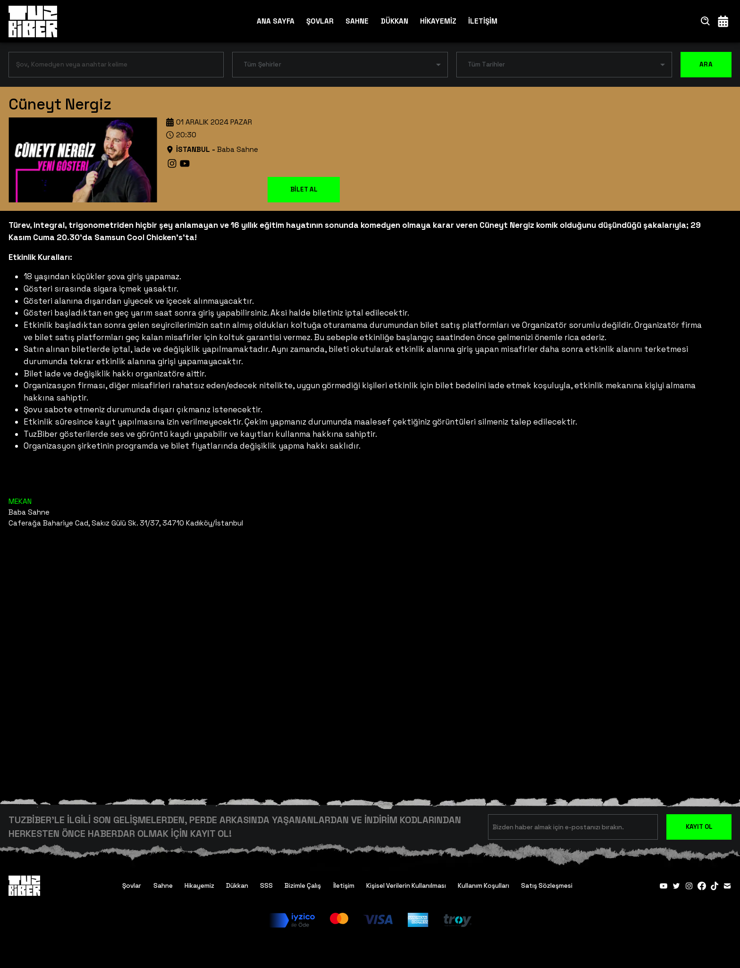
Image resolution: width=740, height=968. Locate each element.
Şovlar (131, 886)
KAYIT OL (699, 827)
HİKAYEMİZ (438, 21)
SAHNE (357, 21)
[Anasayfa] (32, 21)
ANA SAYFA (275, 21)
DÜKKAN (394, 21)
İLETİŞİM (482, 21)
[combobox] (109, 66)
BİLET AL (304, 189)
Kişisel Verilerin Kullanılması (406, 886)
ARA (706, 64)
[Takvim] (723, 21)
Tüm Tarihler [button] (486, 64)
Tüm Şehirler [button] (262, 64)
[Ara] (705, 21)
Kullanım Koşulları (483, 886)
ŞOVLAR (320, 21)
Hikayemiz (199, 886)
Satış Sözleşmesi (546, 886)
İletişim (343, 886)
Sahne (163, 886)
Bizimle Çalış (303, 886)
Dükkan (237, 886)
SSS (266, 886)
